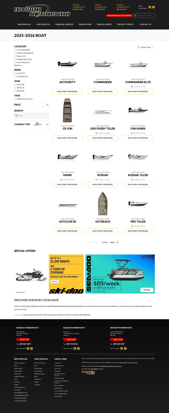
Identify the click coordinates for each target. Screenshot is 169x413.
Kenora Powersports (79, 6)
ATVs (15, 365)
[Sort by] (146, 47)
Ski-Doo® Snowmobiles (21, 395)
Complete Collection (20, 401)
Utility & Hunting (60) (25, 53)
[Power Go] (102, 372)
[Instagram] (153, 7)
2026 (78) (20, 84)
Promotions (85, 24)
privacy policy (123, 362)
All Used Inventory (39, 363)
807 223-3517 (122, 9)
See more (18, 65)
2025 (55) (20, 87)
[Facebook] (149, 7)
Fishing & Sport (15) (24, 59)
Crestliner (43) (22, 76)
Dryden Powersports (123, 6)
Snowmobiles (18, 371)
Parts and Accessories (61, 391)
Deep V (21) (21, 56)
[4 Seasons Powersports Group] (42, 10)
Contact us (18, 315)
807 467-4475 (78, 9)
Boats (16, 379)
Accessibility (58, 396)
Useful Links (60, 359)
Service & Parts (104, 24)
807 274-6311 (100, 9)
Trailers (16, 384)
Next (115, 242)
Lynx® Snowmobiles (20, 398)
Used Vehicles (43, 24)
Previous (92, 242)
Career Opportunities (60, 393)
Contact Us (145, 24)
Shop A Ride (94, 369)
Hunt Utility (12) (23, 62)
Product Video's (125, 24)
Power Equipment (19, 387)
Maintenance (58, 388)
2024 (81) (20, 91)
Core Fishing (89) (23, 50)
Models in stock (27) (25, 99)
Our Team (57, 368)
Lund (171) (21, 73)
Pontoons (17, 382)
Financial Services (64, 24)
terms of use (134, 362)
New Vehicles (24, 24)
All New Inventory (19, 363)
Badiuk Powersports (101, 6)
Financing (37, 384)
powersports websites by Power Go (111, 366)
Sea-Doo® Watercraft (20, 393)
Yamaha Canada (59, 378)
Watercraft (17, 374)
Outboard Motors (19, 376)
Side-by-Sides (18, 368)
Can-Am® (17, 390)
